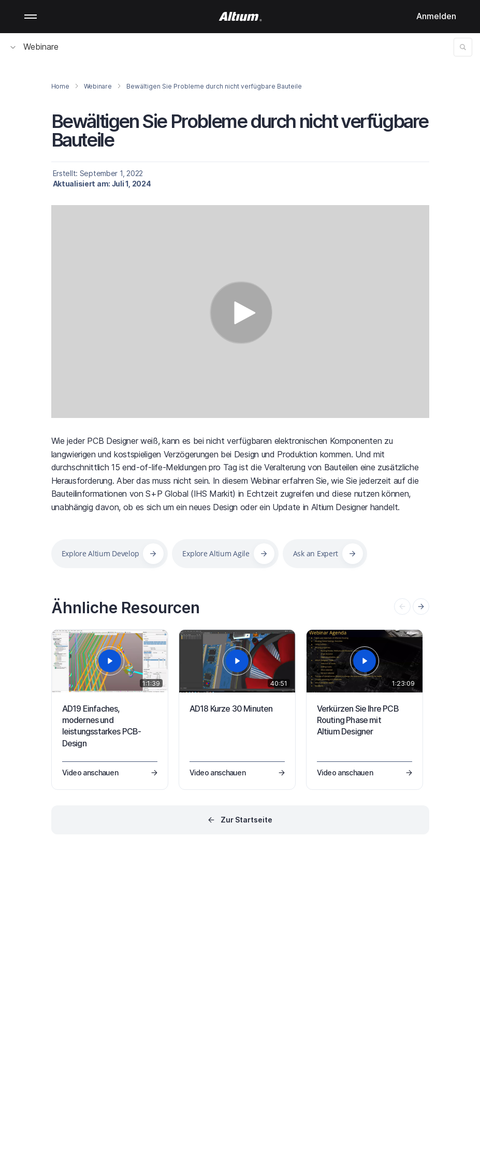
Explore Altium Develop (100, 553)
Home (60, 86)
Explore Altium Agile (215, 553)
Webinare (34, 46)
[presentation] (421, 606)
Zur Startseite (246, 819)
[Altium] (240, 16)
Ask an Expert (315, 553)
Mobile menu (30, 16)
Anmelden (436, 16)
